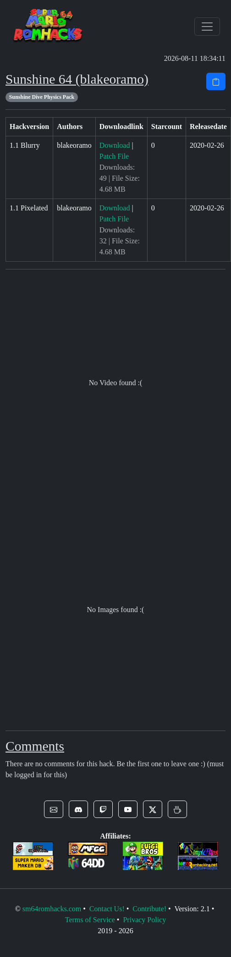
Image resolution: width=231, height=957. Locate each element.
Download (114, 145)
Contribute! (149, 909)
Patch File (114, 156)
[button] (53, 809)
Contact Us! (107, 909)
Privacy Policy (144, 920)
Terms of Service (90, 920)
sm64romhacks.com (51, 909)
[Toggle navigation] (207, 26)
